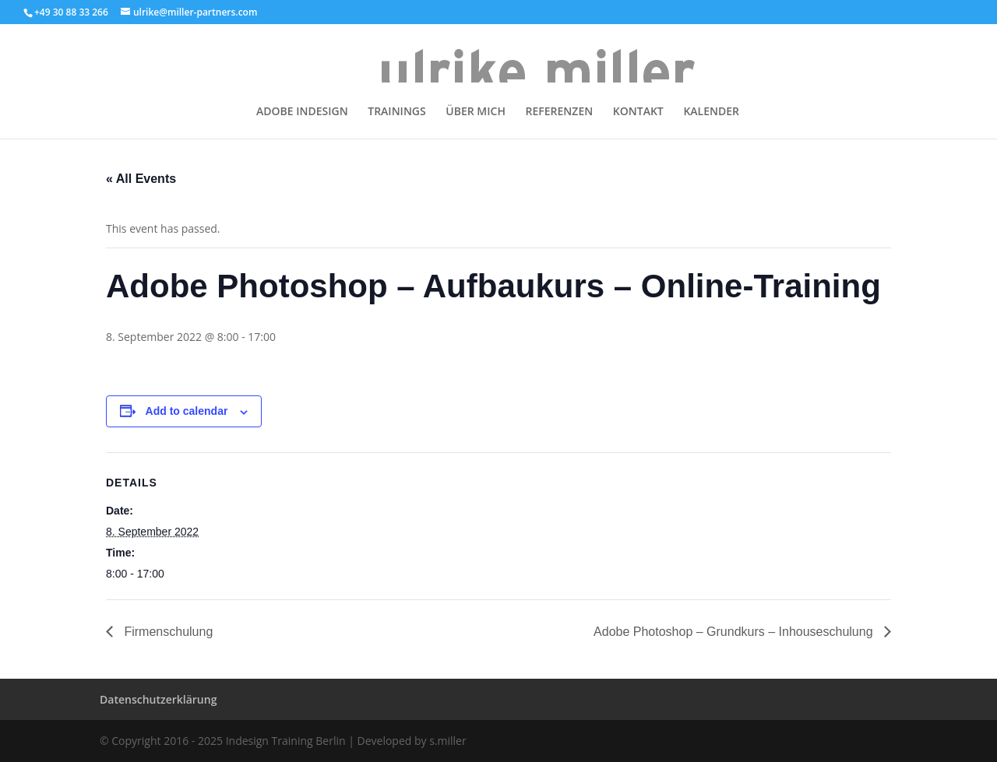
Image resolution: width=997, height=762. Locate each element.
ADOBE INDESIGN (302, 112)
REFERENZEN (560, 112)
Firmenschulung (167, 631)
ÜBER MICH (476, 112)
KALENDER (711, 112)
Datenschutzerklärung (158, 699)
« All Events (141, 178)
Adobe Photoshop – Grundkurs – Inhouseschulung (735, 631)
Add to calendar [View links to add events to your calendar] (187, 411)
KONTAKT (638, 112)
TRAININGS (396, 112)
